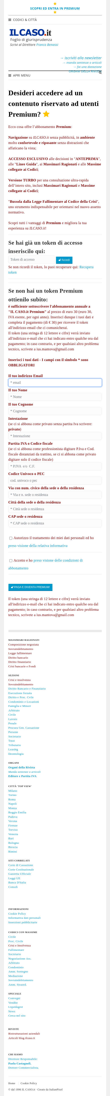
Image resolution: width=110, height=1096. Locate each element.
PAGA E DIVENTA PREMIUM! (30, 587)
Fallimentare (16, 950)
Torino (12, 795)
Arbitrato (14, 710)
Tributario (14, 745)
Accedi (64, 260)
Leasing (13, 749)
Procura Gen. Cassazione (24, 727)
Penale (12, 723)
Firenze (13, 825)
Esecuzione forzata (20, 693)
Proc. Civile (15, 941)
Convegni (14, 998)
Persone (13, 732)
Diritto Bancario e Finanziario (27, 688)
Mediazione (15, 976)
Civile (12, 714)
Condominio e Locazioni (23, 701)
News (11, 1011)
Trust (11, 740)
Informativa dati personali (24, 917)
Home (11, 1083)
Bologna (13, 842)
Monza (12, 808)
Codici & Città (23, 20)
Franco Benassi (47, 45)
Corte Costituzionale (21, 869)
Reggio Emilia (17, 812)
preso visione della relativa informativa (38, 546)
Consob (13, 887)
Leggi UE (14, 878)
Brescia (13, 847)
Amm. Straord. (17, 984)
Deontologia (16, 753)
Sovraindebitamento (20, 980)
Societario (14, 736)
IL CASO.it (28, 1089)
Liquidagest (15, 1007)
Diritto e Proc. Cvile (21, 697)
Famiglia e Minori (19, 706)
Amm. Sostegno (18, 971)
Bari (11, 838)
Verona (12, 821)
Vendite (13, 1002)
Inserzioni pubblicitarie (23, 922)
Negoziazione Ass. (20, 958)
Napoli (12, 803)
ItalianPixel (56, 1089)
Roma (12, 799)
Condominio (16, 967)
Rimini (12, 851)
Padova (13, 816)
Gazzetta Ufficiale (19, 873)
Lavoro (12, 719)
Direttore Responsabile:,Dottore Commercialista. (23, 1063)
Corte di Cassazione (20, 865)
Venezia (13, 834)
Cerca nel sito (17, 1015)
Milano (12, 790)
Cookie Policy (17, 913)
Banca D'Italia (17, 882)
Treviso (13, 829)
